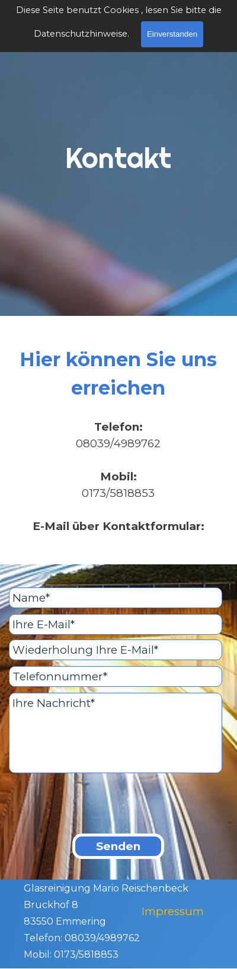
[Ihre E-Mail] (115, 624)
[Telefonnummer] (115, 676)
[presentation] (99, 804)
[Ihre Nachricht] (115, 733)
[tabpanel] (118, 174)
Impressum (173, 911)
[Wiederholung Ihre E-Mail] (115, 649)
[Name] (115, 597)
